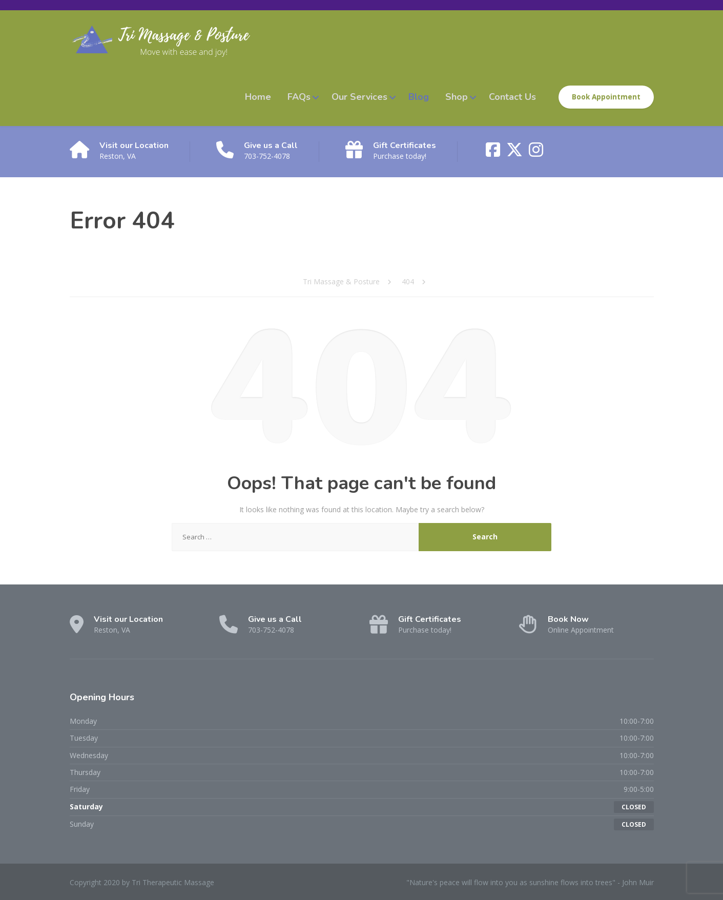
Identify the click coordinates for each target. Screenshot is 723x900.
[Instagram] (536, 153)
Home (258, 97)
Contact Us (512, 97)
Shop (456, 97)
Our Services (359, 97)
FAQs (299, 97)
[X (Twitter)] (515, 153)
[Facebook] (494, 153)
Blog (418, 97)
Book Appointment (606, 96)
